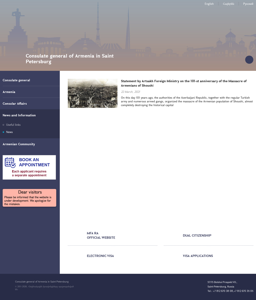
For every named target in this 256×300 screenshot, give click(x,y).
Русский (248, 3)
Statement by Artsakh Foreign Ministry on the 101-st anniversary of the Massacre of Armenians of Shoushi (184, 83)
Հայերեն (228, 3)
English (209, 3)
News (9, 132)
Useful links (13, 124)
